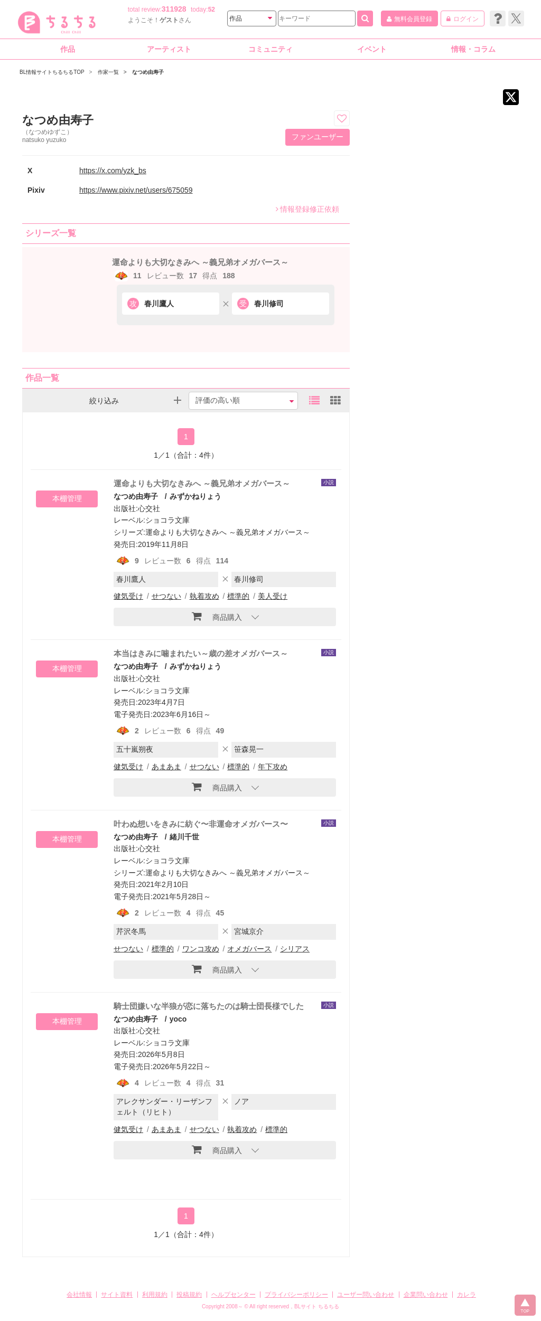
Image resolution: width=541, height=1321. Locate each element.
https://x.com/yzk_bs (112, 170)
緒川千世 (184, 837)
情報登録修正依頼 (307, 209)
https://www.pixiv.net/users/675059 (136, 190)
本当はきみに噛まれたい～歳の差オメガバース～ (201, 653)
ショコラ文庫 (167, 520)
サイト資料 (117, 1294)
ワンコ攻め (200, 949)
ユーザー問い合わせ (365, 1294)
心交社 (149, 508)
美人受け (272, 596)
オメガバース (249, 949)
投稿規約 (189, 1294)
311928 (174, 9)
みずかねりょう (195, 496)
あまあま (166, 766)
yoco (178, 1019)
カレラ (466, 1294)
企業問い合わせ (426, 1294)
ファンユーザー (317, 137)
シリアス (295, 949)
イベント (372, 49)
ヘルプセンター (233, 1294)
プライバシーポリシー (296, 1294)
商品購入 (217, 616)
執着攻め (204, 596)
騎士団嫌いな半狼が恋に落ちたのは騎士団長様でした (209, 1006)
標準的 (238, 596)
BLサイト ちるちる (316, 1306)
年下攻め (272, 766)
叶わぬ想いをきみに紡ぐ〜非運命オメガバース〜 (201, 823)
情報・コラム (473, 49)
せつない (166, 596)
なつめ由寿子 (136, 496)
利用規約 (154, 1294)
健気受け (128, 596)
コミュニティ (270, 49)
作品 (67, 49)
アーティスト (169, 49)
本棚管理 (67, 498)
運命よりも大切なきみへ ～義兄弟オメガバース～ (200, 262)
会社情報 (79, 1294)
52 (211, 9)
